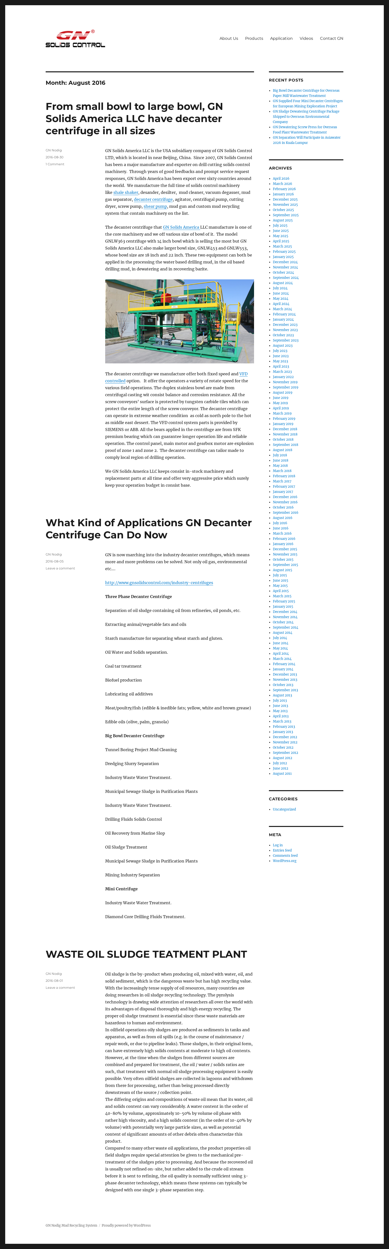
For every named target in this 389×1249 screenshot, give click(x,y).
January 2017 (283, 492)
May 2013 (280, 711)
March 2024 (282, 309)
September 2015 (285, 565)
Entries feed (282, 850)
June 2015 (280, 580)
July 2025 (280, 225)
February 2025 (284, 252)
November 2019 (285, 382)
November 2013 (285, 680)
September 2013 (285, 690)
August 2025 (283, 220)
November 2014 (285, 617)
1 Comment (55, 164)
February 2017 (284, 486)
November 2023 (285, 330)
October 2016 (283, 507)
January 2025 (283, 257)
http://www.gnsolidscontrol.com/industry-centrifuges (159, 582)
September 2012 (285, 753)
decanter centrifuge (153, 199)
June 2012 (280, 768)
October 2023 (283, 335)
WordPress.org (284, 861)
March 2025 (282, 246)
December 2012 (285, 737)
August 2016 (282, 518)
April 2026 (281, 178)
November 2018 (285, 434)
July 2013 (280, 700)
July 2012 (280, 763)
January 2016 (283, 544)
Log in (278, 845)
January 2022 (283, 377)
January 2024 (283, 319)
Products (254, 38)
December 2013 (285, 674)
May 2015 (280, 586)
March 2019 (282, 413)
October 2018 (283, 439)
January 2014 (283, 669)
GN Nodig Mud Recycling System (71, 1225)
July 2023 (280, 351)
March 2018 (282, 471)
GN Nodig (54, 150)
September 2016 (285, 513)
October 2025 (283, 210)
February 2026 (284, 189)
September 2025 (286, 215)
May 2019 (280, 403)
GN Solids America (181, 227)
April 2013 (281, 716)
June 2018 (280, 460)
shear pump (155, 206)
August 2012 (282, 758)
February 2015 (284, 601)
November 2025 (285, 205)
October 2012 (283, 747)
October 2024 (283, 272)
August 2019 (282, 392)
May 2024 (280, 299)
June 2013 (280, 706)
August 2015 (282, 570)
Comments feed (285, 856)
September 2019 (285, 387)
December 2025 (285, 199)
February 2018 (284, 476)
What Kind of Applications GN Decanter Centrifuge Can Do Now (149, 529)
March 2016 (282, 533)
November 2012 (285, 742)
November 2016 (285, 502)
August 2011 (282, 774)
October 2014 (283, 622)
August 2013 (282, 695)
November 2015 (285, 554)
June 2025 (281, 231)
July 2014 (280, 638)
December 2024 (285, 262)
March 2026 (282, 184)
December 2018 (285, 429)
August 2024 (283, 283)
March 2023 (282, 372)
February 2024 (284, 314)
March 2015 (282, 596)
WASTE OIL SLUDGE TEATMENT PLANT (146, 954)
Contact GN (331, 38)
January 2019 (283, 424)
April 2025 (281, 241)
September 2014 (285, 627)
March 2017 (282, 481)
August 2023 (282, 346)
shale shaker (125, 192)
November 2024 (285, 267)
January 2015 (283, 606)
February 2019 (284, 419)
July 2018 (280, 455)
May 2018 (280, 466)
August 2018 (282, 450)
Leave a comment (60, 568)
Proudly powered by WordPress (126, 1225)
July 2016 (280, 523)
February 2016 (284, 539)
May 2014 (280, 648)
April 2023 (281, 366)
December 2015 (285, 549)
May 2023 (280, 361)
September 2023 (285, 340)
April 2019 (281, 408)
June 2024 (281, 293)
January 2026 (283, 194)
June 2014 (280, 643)
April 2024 (281, 304)
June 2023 (281, 356)
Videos (306, 38)
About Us (229, 38)
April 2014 (281, 653)
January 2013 (283, 732)
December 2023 (285, 325)
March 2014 (282, 659)
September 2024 (286, 278)
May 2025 (280, 236)
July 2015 (280, 575)
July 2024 (280, 288)
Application (281, 38)
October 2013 (283, 685)
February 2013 (284, 727)
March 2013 (282, 721)
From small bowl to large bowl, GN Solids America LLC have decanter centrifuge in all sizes (134, 118)
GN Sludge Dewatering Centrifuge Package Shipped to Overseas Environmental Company (306, 116)
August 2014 (282, 633)
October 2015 (283, 560)
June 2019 (281, 398)
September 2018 (285, 445)
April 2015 (281, 591)
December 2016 (285, 497)
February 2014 (284, 664)
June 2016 (281, 528)
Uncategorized (284, 809)
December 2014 (285, 612)
